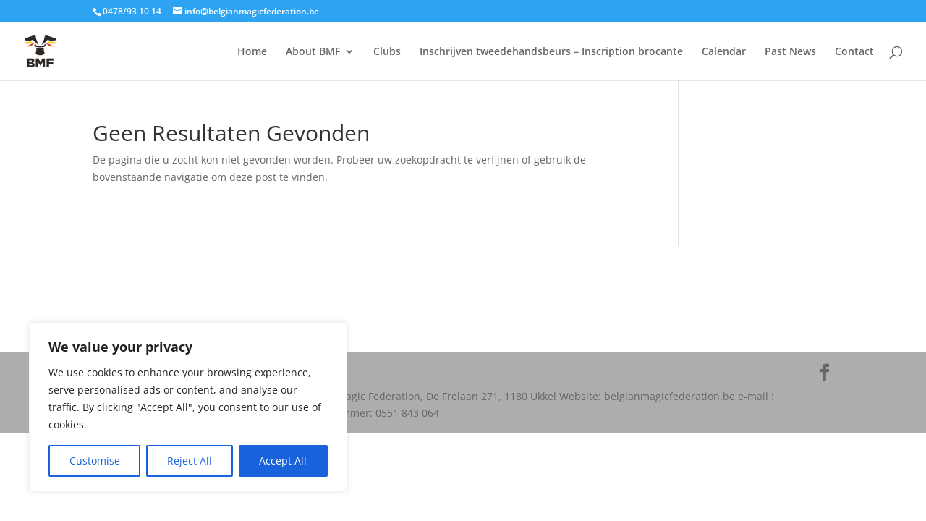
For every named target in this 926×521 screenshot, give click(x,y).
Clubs (387, 52)
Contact (854, 52)
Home (252, 52)
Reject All (189, 460)
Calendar (724, 52)
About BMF (313, 52)
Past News (790, 52)
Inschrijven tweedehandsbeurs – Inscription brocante (551, 52)
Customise (94, 460)
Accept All (283, 460)
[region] (188, 407)
